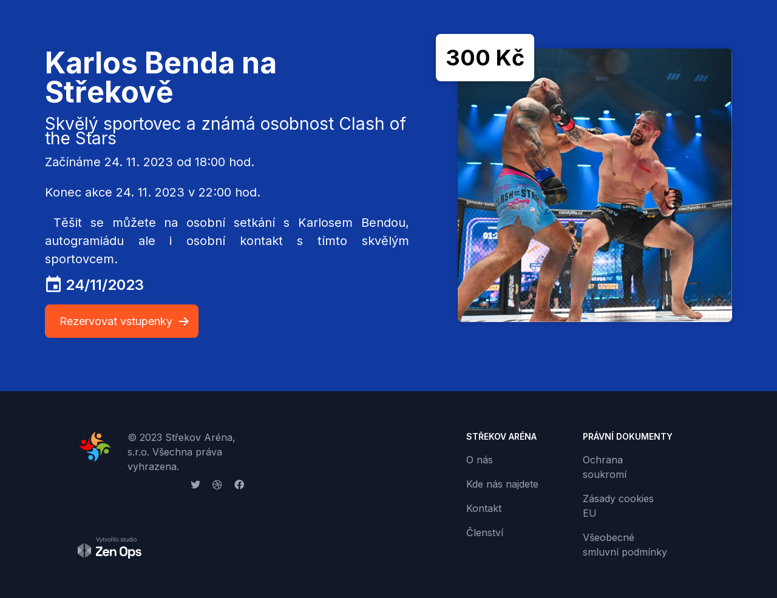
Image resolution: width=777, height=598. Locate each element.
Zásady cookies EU (618, 505)
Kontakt (483, 508)
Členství (484, 532)
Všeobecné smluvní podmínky (625, 544)
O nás (479, 460)
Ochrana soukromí (604, 467)
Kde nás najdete (502, 484)
